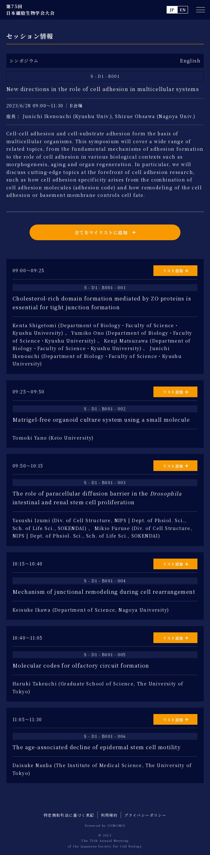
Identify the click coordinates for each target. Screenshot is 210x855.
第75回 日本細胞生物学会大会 (30, 9)
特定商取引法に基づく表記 (69, 815)
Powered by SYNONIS (105, 825)
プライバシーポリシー (145, 815)
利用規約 (109, 815)
